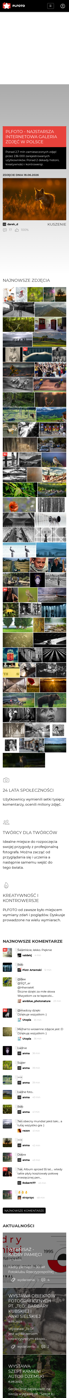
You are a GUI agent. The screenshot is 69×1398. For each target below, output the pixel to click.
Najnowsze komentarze (33, 941)
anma (26, 1053)
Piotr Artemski (32, 970)
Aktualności (18, 1225)
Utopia (26, 1019)
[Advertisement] (34, 48)
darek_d (12, 224)
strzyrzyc (28, 1197)
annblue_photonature (36, 1001)
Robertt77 (29, 1182)
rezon (26, 1130)
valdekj (27, 955)
